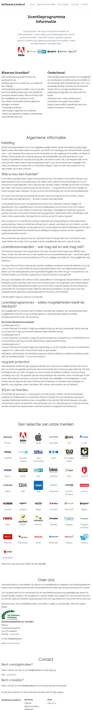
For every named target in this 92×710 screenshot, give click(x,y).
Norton (23, 524)
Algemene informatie (46, 4)
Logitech (23, 509)
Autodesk (53, 443)
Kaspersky (53, 491)
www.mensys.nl (13, 643)
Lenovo (84, 491)
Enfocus (84, 458)
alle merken (58, 692)
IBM (23, 491)
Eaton (53, 458)
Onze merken (63, 4)
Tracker (84, 543)
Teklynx (69, 543)
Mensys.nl (51, 703)
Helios (7, 491)
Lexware (8, 509)
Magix (38, 509)
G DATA (84, 476)
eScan (23, 476)
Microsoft (69, 509)
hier (5, 692)
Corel (84, 443)
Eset (38, 476)
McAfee (53, 509)
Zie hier (42, 564)
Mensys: (52, 670)
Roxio (38, 543)
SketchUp (53, 543)
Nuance (38, 524)
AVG (69, 443)
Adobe (23, 443)
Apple (38, 443)
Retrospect (23, 543)
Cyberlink (8, 458)
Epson (8, 476)
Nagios (84, 509)
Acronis (7, 443)
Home (32, 4)
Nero (8, 524)
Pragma (69, 524)
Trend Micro (7, 558)
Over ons (75, 4)
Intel (38, 491)
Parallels (53, 524)
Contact (84, 4)
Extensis (53, 476)
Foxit (69, 476)
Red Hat (7, 543)
